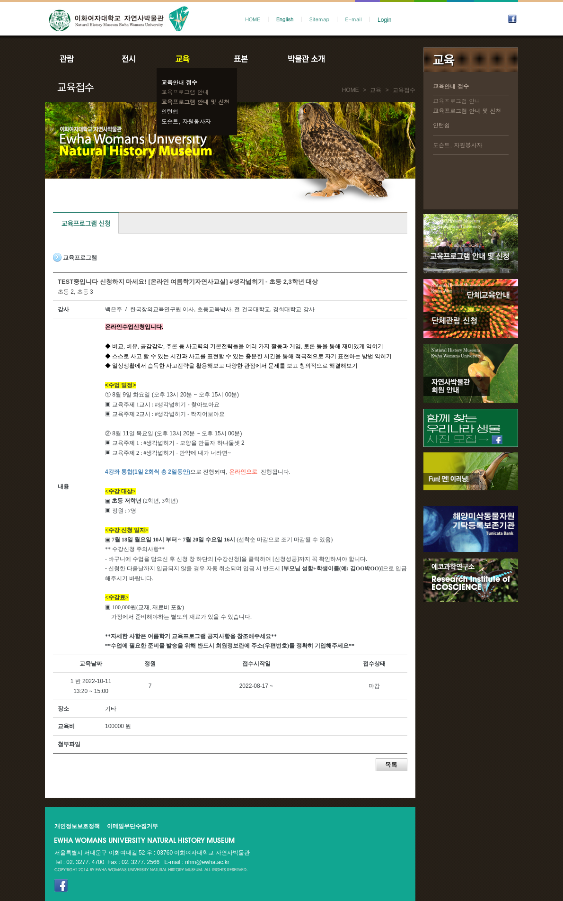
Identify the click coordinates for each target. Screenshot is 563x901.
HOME (252, 19)
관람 (73, 58)
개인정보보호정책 (77, 826)
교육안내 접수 (179, 82)
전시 (129, 58)
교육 (184, 58)
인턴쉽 (169, 111)
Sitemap (319, 19)
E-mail (353, 19)
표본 (240, 58)
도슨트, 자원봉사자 (186, 121)
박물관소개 (306, 58)
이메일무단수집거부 (132, 826)
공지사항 (370, 58)
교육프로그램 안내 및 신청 (195, 102)
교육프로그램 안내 (185, 92)
